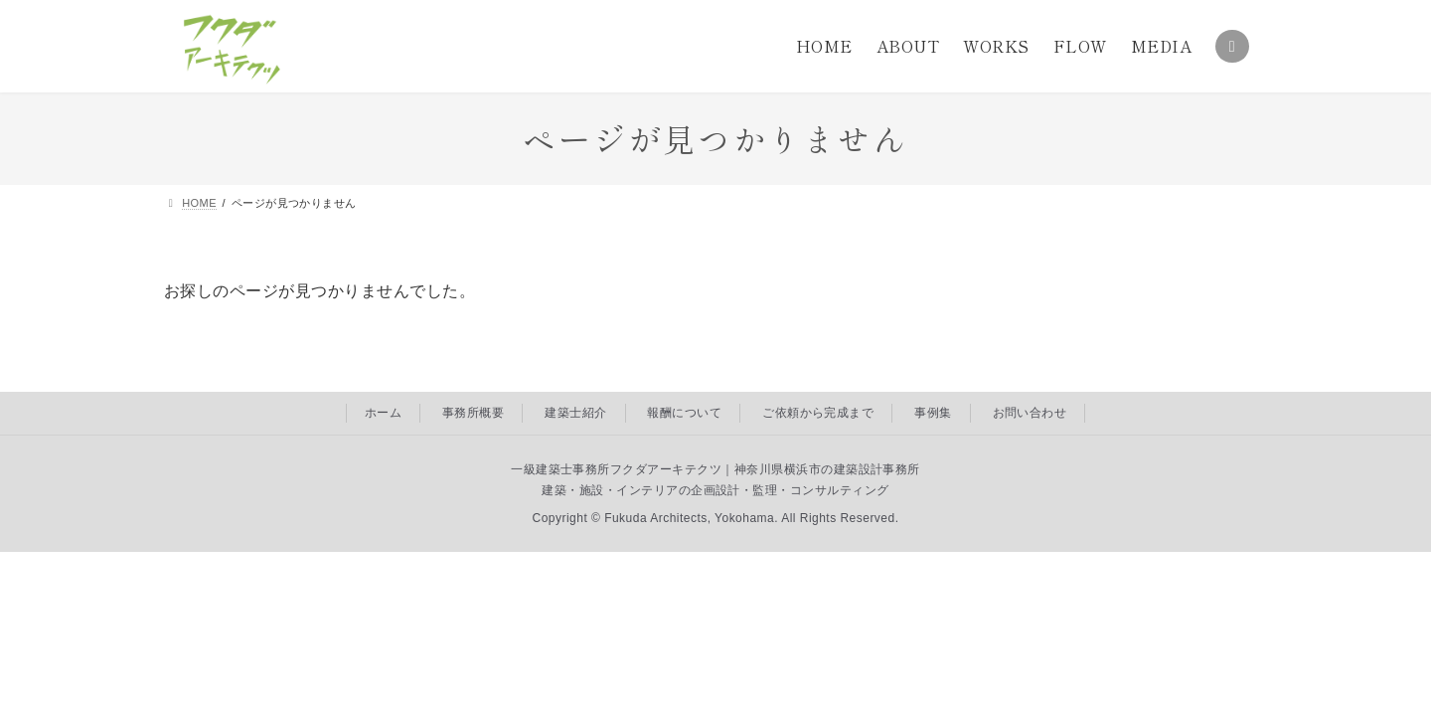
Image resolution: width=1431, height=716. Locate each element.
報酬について (684, 413)
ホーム (383, 413)
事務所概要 (473, 413)
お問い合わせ (1030, 413)
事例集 (932, 413)
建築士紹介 (575, 413)
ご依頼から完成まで (818, 413)
